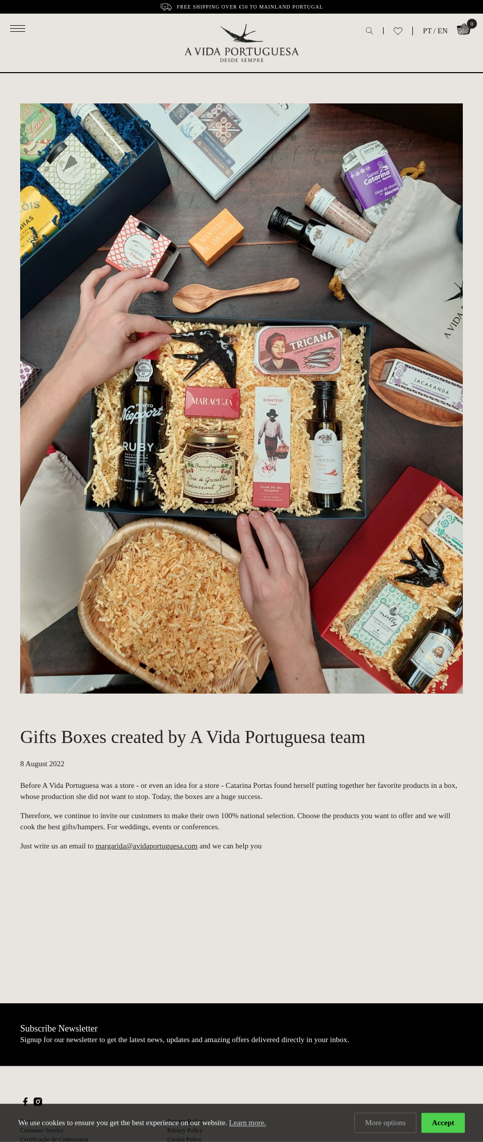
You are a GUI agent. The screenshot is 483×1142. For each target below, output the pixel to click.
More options (385, 1123)
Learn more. (247, 1123)
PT (427, 31)
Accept (443, 1123)
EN (443, 31)
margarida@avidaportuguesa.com (146, 846)
